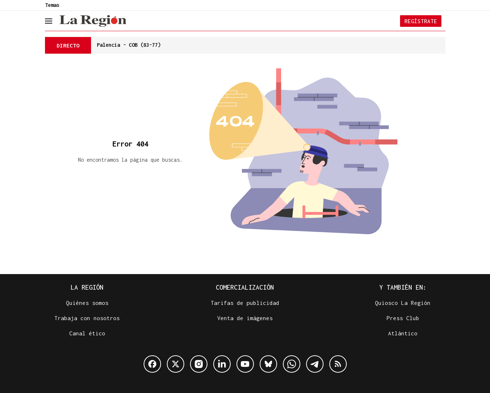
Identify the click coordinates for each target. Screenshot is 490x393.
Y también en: (403, 287)
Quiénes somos (87, 302)
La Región (87, 287)
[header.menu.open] (54, 21)
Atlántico (402, 333)
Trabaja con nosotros (87, 318)
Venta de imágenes (245, 318)
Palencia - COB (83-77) (129, 45)
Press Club (403, 318)
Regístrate (420, 21)
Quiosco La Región (403, 302)
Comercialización (245, 287)
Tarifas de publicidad (245, 302)
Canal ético (87, 333)
